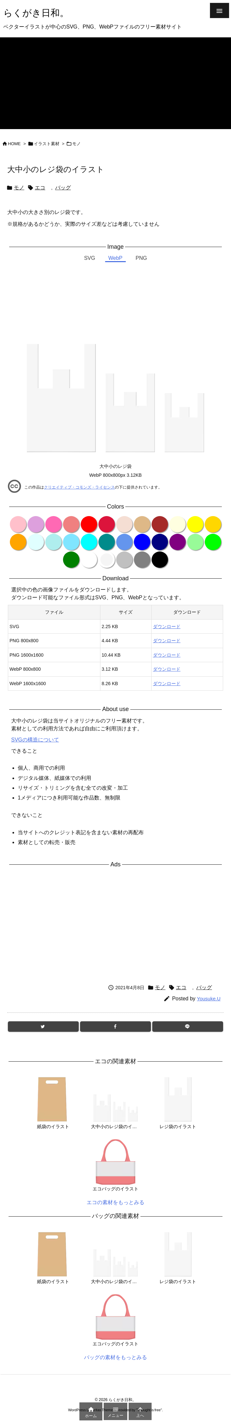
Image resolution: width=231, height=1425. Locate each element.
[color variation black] (160, 559)
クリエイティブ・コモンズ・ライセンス (79, 487)
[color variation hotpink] (53, 524)
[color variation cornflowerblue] (124, 542)
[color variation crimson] (106, 524)
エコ (40, 187)
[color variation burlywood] (142, 524)
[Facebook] (115, 1026)
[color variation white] (89, 559)
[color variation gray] (142, 559)
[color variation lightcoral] (71, 524)
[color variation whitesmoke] (106, 559)
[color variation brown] (160, 524)
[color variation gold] (213, 524)
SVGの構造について (35, 739)
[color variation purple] (177, 542)
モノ (76, 143)
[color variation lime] (213, 542)
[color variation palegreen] (195, 542)
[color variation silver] (124, 559)
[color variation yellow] (195, 524)
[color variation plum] (36, 524)
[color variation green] (71, 559)
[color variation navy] (160, 542)
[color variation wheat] (124, 524)
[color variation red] (89, 524)
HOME (14, 143)
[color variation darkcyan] (106, 542)
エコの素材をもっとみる (115, 1202)
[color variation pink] (18, 524)
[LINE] (187, 1026)
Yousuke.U (208, 998)
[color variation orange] (18, 542)
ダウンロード (166, 626)
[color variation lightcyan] (36, 542)
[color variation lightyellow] (177, 524)
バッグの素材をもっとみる (115, 1357)
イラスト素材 (46, 143)
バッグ (63, 187)
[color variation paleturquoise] (53, 542)
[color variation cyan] (89, 542)
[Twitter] (43, 1026)
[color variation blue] (142, 542)
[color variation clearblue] (71, 542)
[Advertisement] (115, 83)
